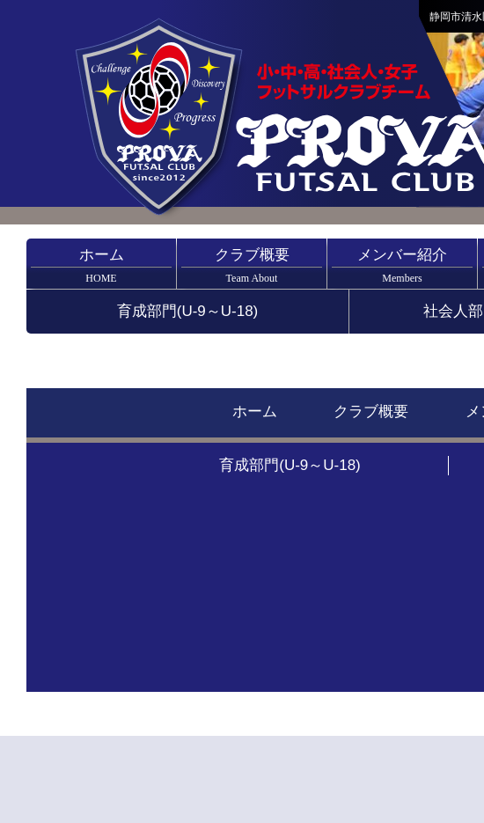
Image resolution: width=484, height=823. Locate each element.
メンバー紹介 (402, 265)
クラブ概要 (251, 265)
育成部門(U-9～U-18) (188, 311)
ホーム (101, 265)
